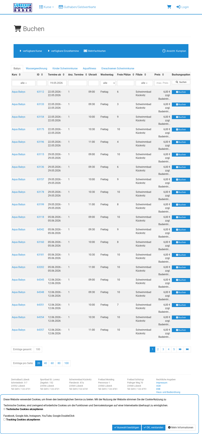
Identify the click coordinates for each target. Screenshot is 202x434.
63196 (40, 141)
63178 (40, 191)
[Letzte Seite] (187, 349)
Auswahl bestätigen (126, 427)
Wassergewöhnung (36, 68)
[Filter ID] (41, 83)
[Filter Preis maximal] (162, 83)
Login (182, 7)
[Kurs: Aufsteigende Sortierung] (20, 74)
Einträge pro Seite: (23, 363)
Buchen (181, 92)
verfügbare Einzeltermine (63, 50)
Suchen (181, 82)
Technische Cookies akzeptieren (24, 409)
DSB (158, 389)
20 (38, 363)
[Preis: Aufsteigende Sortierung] (163, 74)
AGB (158, 386)
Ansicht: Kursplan (174, 50)
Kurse (46, 7)
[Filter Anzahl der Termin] (77, 83)
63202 (40, 267)
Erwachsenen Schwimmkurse (117, 68)
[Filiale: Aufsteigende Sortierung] (145, 74)
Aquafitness (89, 68)
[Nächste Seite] (180, 349)
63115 (40, 154)
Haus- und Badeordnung (168, 392)
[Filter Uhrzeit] (94, 83)
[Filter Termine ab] (57, 83)
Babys (17, 68)
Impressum (161, 382)
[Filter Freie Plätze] (125, 83)
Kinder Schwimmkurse (65, 68)
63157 (40, 179)
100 (38, 349)
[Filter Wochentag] (108, 83)
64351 (40, 304)
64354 (40, 317)
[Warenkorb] (169, 7)
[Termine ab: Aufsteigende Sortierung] (63, 74)
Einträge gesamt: (22, 349)
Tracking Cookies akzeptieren (23, 419)
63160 (40, 242)
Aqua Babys (18, 91)
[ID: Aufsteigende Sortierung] (42, 74)
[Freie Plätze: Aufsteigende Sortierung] (133, 74)
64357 (40, 329)
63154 (40, 116)
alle (24, 82)
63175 (40, 129)
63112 (40, 91)
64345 (40, 279)
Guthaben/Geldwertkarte (77, 7)
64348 (40, 292)
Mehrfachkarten (94, 50)
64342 (40, 229)
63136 (40, 166)
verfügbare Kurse (30, 50)
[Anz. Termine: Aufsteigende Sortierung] (86, 74)
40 (45, 363)
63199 (40, 204)
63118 (40, 217)
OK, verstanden (153, 427)
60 (52, 363)
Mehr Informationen (180, 427)
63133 (40, 104)
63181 (40, 254)
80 (59, 363)
